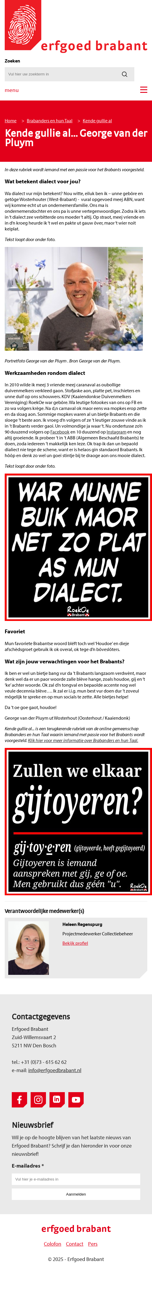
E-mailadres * (28, 1165)
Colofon (52, 1243)
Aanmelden (76, 1194)
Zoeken (12, 61)
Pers (93, 1243)
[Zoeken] (124, 74)
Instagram (116, 432)
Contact (74, 1243)
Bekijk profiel (75, 943)
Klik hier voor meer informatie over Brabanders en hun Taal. (83, 740)
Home (10, 120)
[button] (143, 90)
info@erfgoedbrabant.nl (54, 1070)
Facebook (60, 432)
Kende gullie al (97, 120)
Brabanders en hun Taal (49, 120)
